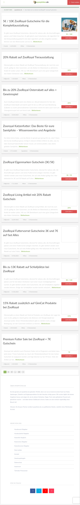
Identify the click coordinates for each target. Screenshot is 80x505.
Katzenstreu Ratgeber (20, 442)
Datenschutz (18, 462)
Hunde (6, 46)
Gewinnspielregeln (19, 458)
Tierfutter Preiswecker (21, 471)
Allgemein (6, 78)
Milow (22, 46)
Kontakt (16, 454)
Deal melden (18, 450)
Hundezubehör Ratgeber (21, 433)
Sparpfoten (24, 151)
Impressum (17, 467)
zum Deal (69, 38)
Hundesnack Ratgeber (20, 429)
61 (19, 372)
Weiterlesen (37, 42)
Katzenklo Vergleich (20, 438)
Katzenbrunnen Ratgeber (21, 446)
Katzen (6, 151)
